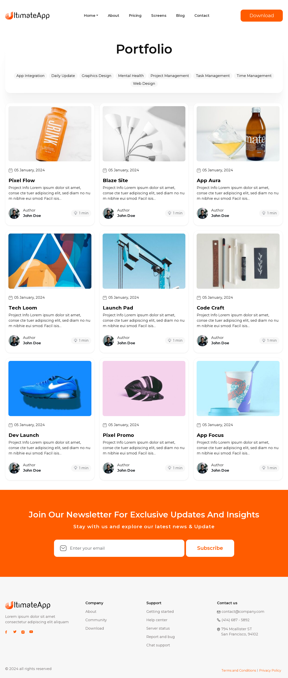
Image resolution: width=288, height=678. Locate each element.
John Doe (32, 216)
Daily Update (63, 76)
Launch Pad (118, 308)
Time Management (254, 76)
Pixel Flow (22, 180)
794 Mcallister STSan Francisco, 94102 (237, 631)
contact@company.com (240, 611)
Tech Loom (23, 308)
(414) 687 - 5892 (233, 620)
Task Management (213, 76)
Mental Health (131, 76)
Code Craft (210, 308)
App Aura (209, 180)
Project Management (170, 76)
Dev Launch (24, 435)
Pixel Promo (118, 435)
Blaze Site (115, 180)
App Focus (210, 435)
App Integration (30, 76)
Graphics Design (96, 76)
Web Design (144, 83)
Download (261, 15)
